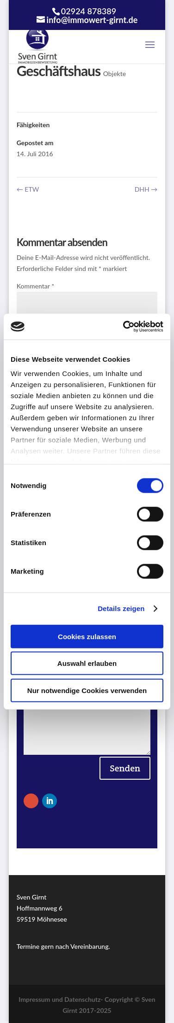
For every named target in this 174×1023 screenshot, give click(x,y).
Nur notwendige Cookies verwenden (87, 690)
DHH (146, 189)
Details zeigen (121, 608)
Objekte (114, 73)
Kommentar (35, 286)
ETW (28, 189)
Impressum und (41, 999)
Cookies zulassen (87, 636)
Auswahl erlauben (87, 663)
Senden (125, 768)
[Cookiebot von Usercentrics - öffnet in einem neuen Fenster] (124, 327)
